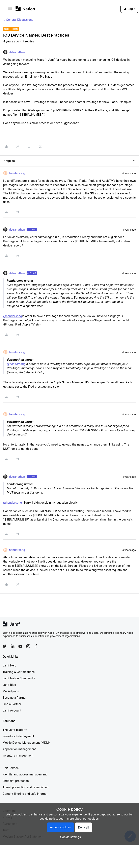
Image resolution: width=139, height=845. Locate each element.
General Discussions (19, 19)
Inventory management (18, 755)
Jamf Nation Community (19, 678)
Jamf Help (9, 665)
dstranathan (17, 52)
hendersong (17, 173)
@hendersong (12, 316)
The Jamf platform (15, 729)
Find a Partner (12, 704)
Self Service (11, 768)
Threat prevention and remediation (26, 787)
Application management (19, 749)
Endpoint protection (16, 780)
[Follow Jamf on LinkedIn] (12, 646)
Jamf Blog (9, 684)
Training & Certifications (19, 672)
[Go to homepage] (25, 8)
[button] (9, 9)
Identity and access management (25, 774)
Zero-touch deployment (18, 736)
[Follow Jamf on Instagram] (28, 646)
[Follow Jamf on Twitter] (5, 646)
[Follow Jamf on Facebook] (36, 646)
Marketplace (11, 691)
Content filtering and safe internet (25, 793)
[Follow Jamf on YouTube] (20, 646)
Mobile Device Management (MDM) (26, 742)
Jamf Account (12, 710)
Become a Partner (14, 697)
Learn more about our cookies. (79, 818)
